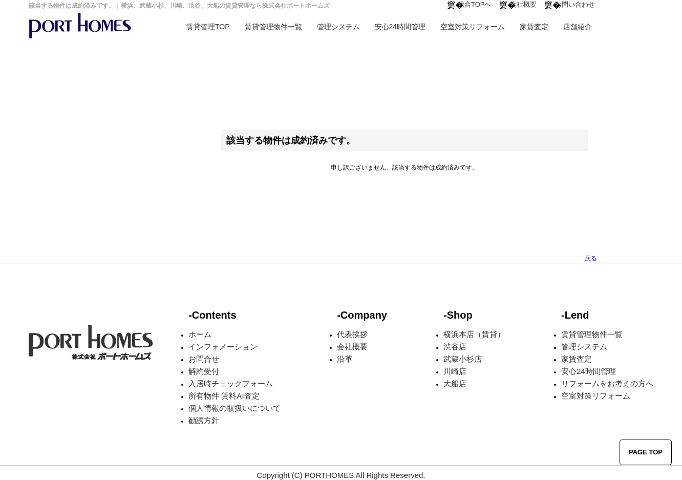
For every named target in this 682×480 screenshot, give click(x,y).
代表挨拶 (352, 334)
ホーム (199, 334)
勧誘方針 (203, 420)
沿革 (344, 358)
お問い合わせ (575, 4)
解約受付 (203, 371)
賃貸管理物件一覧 (273, 27)
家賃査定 (534, 27)
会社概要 (523, 4)
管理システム (338, 27)
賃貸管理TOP (208, 27)
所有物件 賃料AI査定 (223, 395)
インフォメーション (223, 346)
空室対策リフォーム (472, 27)
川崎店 (454, 371)
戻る (591, 258)
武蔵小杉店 (462, 358)
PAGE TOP (646, 452)
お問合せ (203, 358)
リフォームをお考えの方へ (607, 383)
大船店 (454, 383)
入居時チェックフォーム (230, 383)
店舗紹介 (577, 27)
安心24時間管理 (400, 27)
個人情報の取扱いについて (234, 408)
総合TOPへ (475, 4)
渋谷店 (454, 346)
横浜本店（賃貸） (474, 334)
